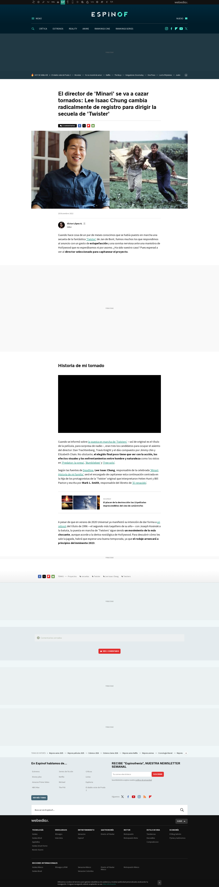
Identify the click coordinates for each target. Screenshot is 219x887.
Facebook (171, 28)
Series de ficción (66, 771)
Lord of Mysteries (165, 75)
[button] (76, 223)
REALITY (73, 28)
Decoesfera (151, 838)
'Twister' (91, 239)
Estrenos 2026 (94, 753)
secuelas (85, 576)
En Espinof (107, 499)
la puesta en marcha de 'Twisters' (107, 441)
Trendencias (151, 834)
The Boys (118, 75)
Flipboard (176, 28)
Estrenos (36, 771)
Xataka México (37, 867)
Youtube (181, 28)
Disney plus (37, 777)
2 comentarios (68, 125)
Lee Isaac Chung (112, 576)
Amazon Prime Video (40, 782)
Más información (109, 884)
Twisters (127, 576)
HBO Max (35, 787)
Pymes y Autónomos (177, 838)
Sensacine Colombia (85, 871)
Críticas (89, 771)
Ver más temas (39, 797)
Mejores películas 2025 (76, 753)
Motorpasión (129, 834)
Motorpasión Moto (131, 838)
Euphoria (89, 782)
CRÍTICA (43, 28)
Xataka (34, 834)
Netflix (108, 75)
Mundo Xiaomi (37, 850)
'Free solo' (109, 462)
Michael (62, 782)
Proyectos (72, 576)
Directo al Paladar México (107, 868)
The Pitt (62, 787)
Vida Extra (59, 838)
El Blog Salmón (175, 834)
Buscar (182, 809)
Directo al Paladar (107, 834)
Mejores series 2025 (56, 753)
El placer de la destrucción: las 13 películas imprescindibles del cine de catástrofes (124, 504)
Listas (88, 777)
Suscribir (157, 774)
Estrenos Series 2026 (110, 753)
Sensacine (81, 834)
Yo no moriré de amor (93, 75)
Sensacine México (84, 867)
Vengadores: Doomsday (134, 75)
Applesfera (36, 842)
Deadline (88, 470)
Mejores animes (148, 753)
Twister (97, 576)
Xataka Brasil (37, 871)
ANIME (86, 28)
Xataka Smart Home (39, 846)
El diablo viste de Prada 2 (61, 75)
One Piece (151, 75)
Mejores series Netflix (130, 753)
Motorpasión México (131, 867)
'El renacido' (139, 482)
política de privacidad (143, 780)
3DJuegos (58, 834)
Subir (179, 821)
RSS (144, 796)
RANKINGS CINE (102, 28)
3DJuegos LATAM (61, 867)
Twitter (186, 28)
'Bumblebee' (92, 462)
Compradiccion (153, 842)
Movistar (78, 75)
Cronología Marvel (165, 753)
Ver (111, 651)
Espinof (109, 14)
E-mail (93, 125)
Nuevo (179, 18)
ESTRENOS (58, 28)
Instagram (166, 28)
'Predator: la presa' (73, 462)
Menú (39, 18)
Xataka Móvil (37, 838)
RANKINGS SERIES (124, 28)
